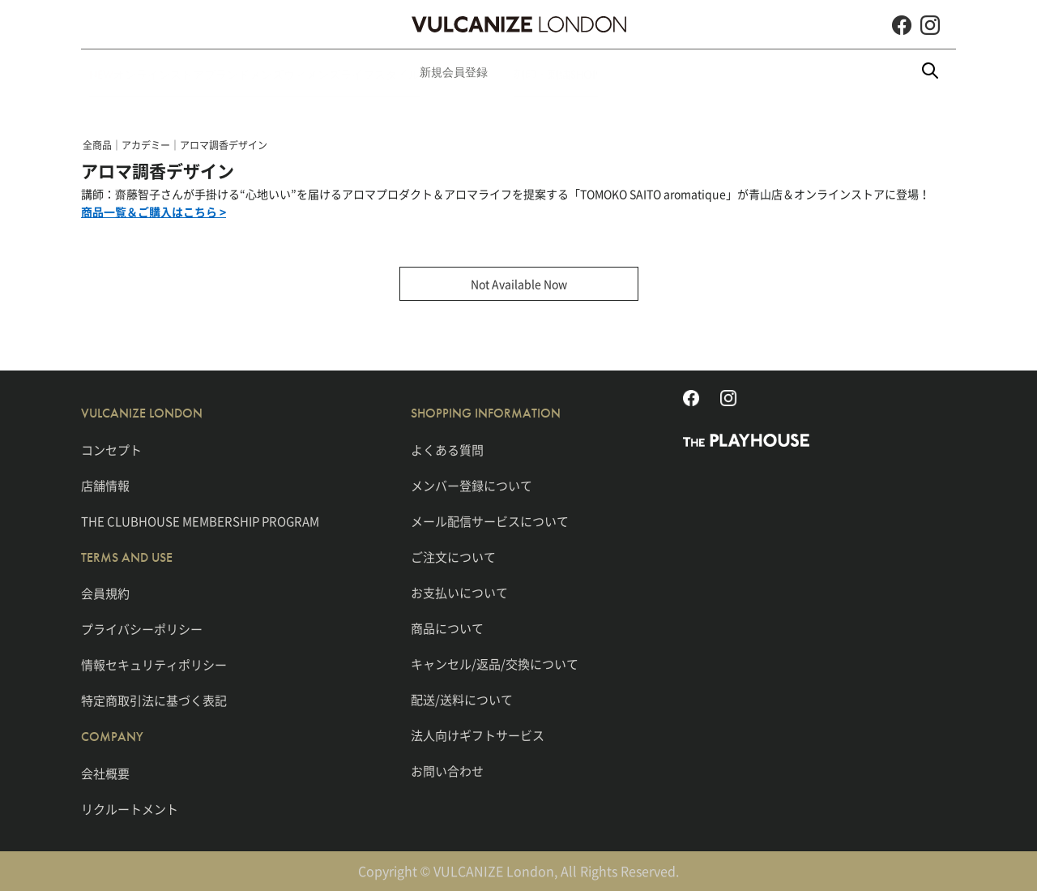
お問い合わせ (447, 770)
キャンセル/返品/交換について (494, 663)
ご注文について (453, 556)
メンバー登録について (471, 485)
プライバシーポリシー (142, 629)
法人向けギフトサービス (477, 734)
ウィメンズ (389, 72)
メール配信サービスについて (490, 520)
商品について (447, 627)
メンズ (318, 72)
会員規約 (105, 593)
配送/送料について (462, 699)
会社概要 (105, 773)
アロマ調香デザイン (223, 145)
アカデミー (146, 145)
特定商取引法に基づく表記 (154, 700)
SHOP (739, 72)
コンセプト (111, 449)
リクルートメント (129, 808)
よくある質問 (447, 449)
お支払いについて (459, 592)
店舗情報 (105, 485)
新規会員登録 (583, 72)
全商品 (97, 145)
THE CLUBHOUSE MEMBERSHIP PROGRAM (200, 520)
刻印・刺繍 (671, 72)
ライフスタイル (483, 72)
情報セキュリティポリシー (154, 665)
